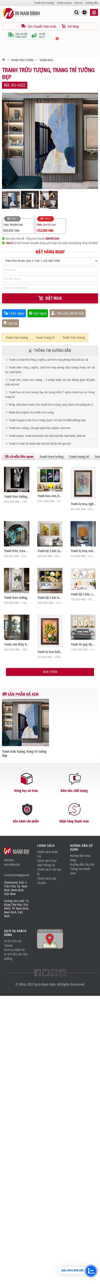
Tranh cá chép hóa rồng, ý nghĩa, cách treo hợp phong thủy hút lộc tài (48, 359)
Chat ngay (14, 313)
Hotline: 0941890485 (12, 862)
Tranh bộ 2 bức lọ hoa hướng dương (50, 551)
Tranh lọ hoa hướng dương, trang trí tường (50, 652)
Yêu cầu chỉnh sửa (67, 313)
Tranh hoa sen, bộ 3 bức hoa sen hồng (50, 496)
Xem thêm (50, 672)
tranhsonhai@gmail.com (16, 875)
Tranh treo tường (44, 3)
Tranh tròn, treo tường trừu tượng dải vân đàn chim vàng (16, 551)
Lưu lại (10, 323)
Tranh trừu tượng (73, 337)
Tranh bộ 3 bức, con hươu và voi (83, 594)
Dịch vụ (79, 3)
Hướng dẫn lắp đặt (82, 864)
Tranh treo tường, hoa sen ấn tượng (16, 598)
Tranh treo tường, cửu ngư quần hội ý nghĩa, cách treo (40, 428)
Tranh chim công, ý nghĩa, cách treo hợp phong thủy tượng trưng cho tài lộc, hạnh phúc (50, 370)
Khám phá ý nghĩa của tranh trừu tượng (31, 412)
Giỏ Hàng (70, 26)
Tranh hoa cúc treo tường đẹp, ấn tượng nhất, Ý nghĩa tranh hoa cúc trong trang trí (50, 395)
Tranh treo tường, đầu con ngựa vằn (16, 497)
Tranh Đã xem (54, 45)
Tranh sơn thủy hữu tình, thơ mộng (16, 644)
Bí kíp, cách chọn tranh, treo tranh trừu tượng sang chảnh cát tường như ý (51, 404)
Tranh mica (46, 60)
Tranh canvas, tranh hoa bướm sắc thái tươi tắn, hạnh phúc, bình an (47, 436)
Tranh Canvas (64, 3)
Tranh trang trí (45, 337)
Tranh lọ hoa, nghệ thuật (83, 504)
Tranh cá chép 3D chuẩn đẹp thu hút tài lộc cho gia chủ (40, 443)
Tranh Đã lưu (66, 45)
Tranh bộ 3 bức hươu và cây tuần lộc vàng (50, 598)
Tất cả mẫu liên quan (18, 457)
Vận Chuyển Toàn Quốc (39, 26)
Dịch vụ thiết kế (14, 950)
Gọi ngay (37, 313)
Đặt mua (50, 298)
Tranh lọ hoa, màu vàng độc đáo (83, 551)
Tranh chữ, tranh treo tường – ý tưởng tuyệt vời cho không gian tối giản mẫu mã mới (50, 382)
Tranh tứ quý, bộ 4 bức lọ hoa (83, 644)
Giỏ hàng (78, 45)
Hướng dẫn (91, 3)
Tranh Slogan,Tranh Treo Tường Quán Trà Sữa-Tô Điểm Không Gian (47, 420)
